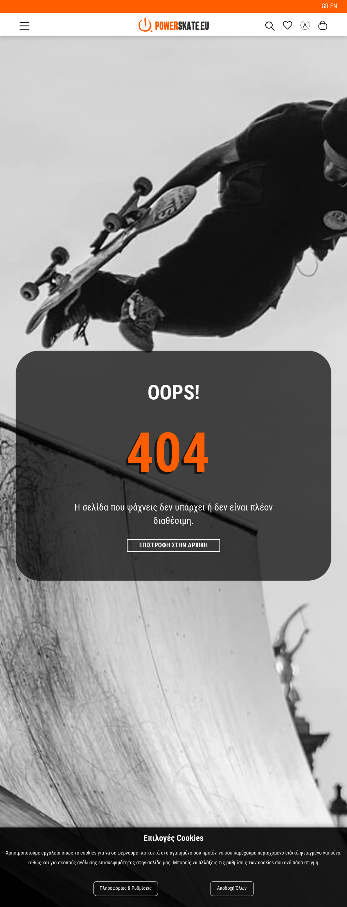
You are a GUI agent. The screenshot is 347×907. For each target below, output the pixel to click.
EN (333, 6)
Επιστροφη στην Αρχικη (173, 545)
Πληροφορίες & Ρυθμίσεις (126, 888)
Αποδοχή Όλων (232, 888)
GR (326, 6)
